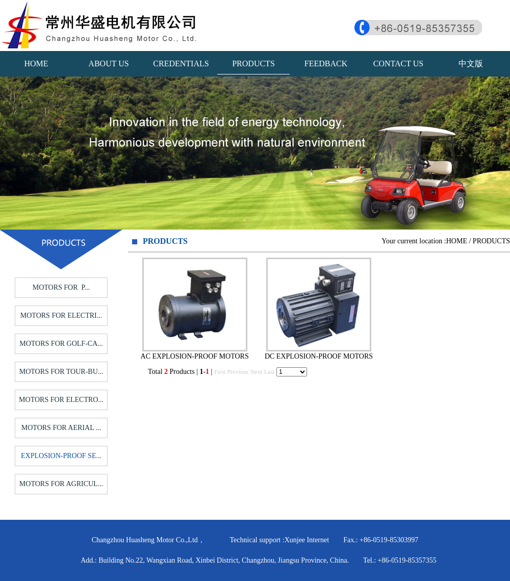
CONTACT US (398, 63)
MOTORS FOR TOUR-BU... (61, 371)
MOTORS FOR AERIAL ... (61, 428)
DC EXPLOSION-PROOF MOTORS (319, 356)
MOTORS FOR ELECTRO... (61, 399)
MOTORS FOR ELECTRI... (61, 315)
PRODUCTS (253, 63)
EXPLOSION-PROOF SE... (61, 456)
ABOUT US (108, 63)
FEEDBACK (325, 63)
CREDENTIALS (181, 63)
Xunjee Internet (307, 540)
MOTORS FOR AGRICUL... (61, 484)
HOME (36, 63)
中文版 (470, 63)
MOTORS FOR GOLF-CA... (61, 343)
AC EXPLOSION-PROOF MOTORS (195, 356)
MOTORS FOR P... (61, 287)
